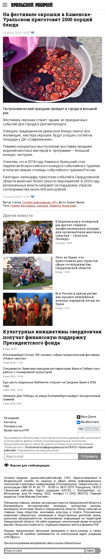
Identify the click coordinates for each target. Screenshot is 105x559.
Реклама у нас (13, 426)
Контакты (10, 422)
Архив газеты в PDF (16, 430)
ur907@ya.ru (12, 537)
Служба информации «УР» (39, 202)
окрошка (42, 205)
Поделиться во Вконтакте (32, 32)
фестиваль (28, 205)
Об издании (11, 418)
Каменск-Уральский (63, 205)
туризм (14, 205)
